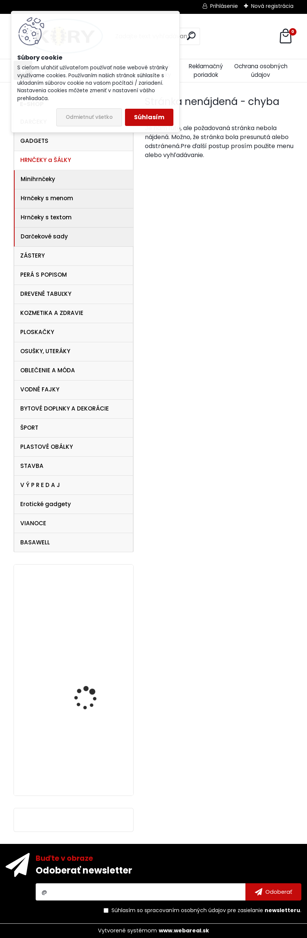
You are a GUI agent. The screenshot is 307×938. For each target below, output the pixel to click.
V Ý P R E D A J (40, 485)
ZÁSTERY (32, 255)
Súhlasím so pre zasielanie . (206, 910)
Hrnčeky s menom (47, 198)
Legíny (71, 672)
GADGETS (34, 141)
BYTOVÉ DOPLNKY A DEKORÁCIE (64, 408)
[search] (191, 35)
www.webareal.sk (184, 930)
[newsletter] (273, 892)
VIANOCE (33, 523)
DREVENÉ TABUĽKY (45, 294)
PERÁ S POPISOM (43, 275)
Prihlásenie (224, 6)
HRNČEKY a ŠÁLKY (45, 160)
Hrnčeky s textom (46, 217)
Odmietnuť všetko (89, 117)
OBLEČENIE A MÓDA (47, 370)
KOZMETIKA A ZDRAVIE (51, 313)
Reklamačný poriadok (206, 70)
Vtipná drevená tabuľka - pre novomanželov (94, 603)
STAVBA (32, 466)
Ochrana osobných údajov (260, 70)
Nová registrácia (272, 6)
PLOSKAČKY (37, 332)
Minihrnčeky (38, 179)
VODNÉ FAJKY (39, 389)
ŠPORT (29, 428)
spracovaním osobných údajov (185, 910)
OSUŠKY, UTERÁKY (45, 351)
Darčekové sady (44, 236)
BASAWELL (35, 542)
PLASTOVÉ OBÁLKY (46, 447)
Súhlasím (149, 117)
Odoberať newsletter (84, 870)
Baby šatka (77, 736)
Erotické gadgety (45, 504)
